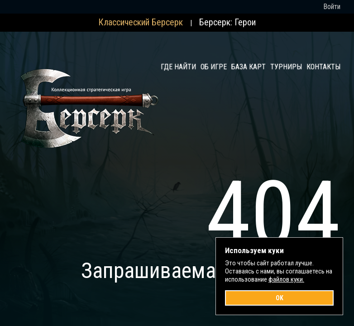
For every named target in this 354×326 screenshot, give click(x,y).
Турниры (286, 66)
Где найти (178, 66)
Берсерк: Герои (227, 22)
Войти (331, 6)
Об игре (214, 66)
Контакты (323, 66)
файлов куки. (286, 279)
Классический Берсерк (140, 22)
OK (279, 298)
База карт (248, 66)
